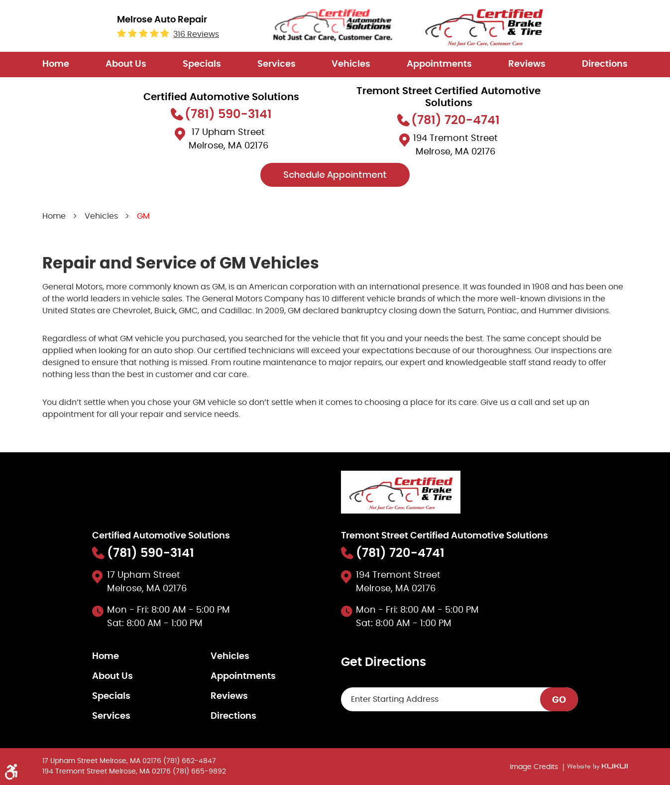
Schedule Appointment (335, 174)
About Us (126, 64)
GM (143, 216)
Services (276, 64)
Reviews (527, 64)
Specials (202, 64)
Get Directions (383, 662)
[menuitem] (55, 64)
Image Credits (535, 767)
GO (559, 700)
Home (55, 64)
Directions (605, 64)
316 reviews (196, 34)
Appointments (439, 64)
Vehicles (351, 64)
